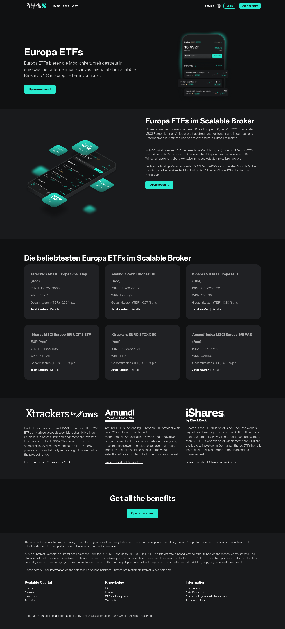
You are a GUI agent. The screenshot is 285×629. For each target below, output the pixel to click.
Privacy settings (196, 600)
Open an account (40, 89)
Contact (43, 615)
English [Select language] (219, 6)
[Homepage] (36, 6)
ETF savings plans (116, 596)
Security (30, 600)
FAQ (108, 588)
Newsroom (31, 596)
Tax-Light (111, 600)
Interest (110, 592)
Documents (193, 588)
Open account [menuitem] (250, 6)
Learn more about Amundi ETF (124, 462)
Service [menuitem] (209, 6)
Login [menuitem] (230, 6)
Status (29, 588)
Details (54, 309)
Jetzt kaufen (39, 309)
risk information (108, 546)
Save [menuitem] (66, 6)
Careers (29, 592)
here (168, 570)
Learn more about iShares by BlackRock (211, 462)
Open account (159, 184)
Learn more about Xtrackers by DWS (47, 462)
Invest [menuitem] (56, 6)
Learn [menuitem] (75, 6)
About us (30, 615)
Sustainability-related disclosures (206, 596)
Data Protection (195, 592)
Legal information (61, 615)
